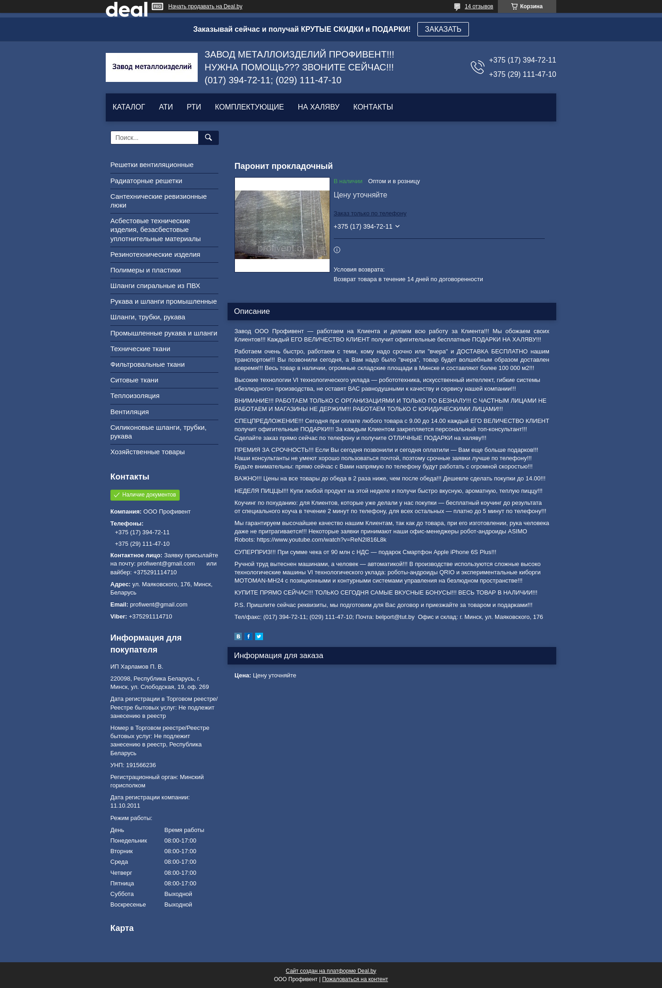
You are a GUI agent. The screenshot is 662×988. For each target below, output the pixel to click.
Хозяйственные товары (147, 452)
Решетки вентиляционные (152, 164)
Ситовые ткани (134, 380)
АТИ (166, 107)
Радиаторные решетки (146, 181)
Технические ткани (140, 348)
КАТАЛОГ (129, 107)
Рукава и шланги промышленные (163, 301)
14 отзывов (479, 6)
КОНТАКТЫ (373, 107)
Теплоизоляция (135, 395)
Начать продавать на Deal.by (205, 6)
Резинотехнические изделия (155, 254)
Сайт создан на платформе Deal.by (331, 971)
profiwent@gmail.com (159, 604)
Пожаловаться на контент (355, 979)
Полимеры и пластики (145, 270)
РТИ (194, 107)
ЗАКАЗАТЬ (443, 29)
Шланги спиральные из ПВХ (155, 285)
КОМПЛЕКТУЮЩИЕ (249, 107)
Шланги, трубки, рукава (147, 317)
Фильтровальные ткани (147, 364)
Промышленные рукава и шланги (163, 333)
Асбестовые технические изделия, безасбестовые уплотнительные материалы (155, 229)
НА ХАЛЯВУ (319, 107)
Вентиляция (129, 412)
